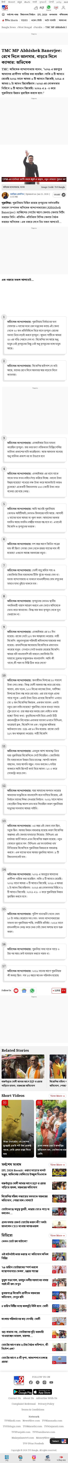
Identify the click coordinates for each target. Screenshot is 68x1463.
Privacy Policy (46, 1404)
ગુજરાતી (42, 2)
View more (57, 1096)
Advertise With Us (46, 1398)
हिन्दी (4, 2)
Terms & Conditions (32, 1410)
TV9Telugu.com (12, 1426)
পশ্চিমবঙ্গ (63, 15)
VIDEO (24, 20)
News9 (11, 2)
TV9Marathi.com (32, 1426)
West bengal (25, 27)
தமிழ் (58, 2)
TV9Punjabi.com (21, 1432)
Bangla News (9, 27)
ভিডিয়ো (7, 1235)
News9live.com (31, 1421)
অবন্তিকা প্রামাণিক (17, 194)
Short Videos (13, 1096)
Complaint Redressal (24, 1404)
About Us (28, 1398)
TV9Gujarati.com (54, 1426)
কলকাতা (53, 15)
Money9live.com (45, 1438)
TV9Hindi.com (12, 1421)
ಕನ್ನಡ (19, 2)
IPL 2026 (42, 15)
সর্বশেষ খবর (12, 15)
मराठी (35, 2)
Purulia (38, 27)
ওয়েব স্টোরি (36, 20)
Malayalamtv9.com (23, 1438)
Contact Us (14, 1398)
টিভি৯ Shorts (11, 20)
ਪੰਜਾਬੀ (51, 2)
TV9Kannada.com (52, 1421)
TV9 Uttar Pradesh (33, 1444)
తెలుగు (27, 2)
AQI (41, 8)
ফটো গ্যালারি (50, 20)
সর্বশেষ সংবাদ (11, 1164)
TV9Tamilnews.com (43, 1432)
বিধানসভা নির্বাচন (27, 15)
